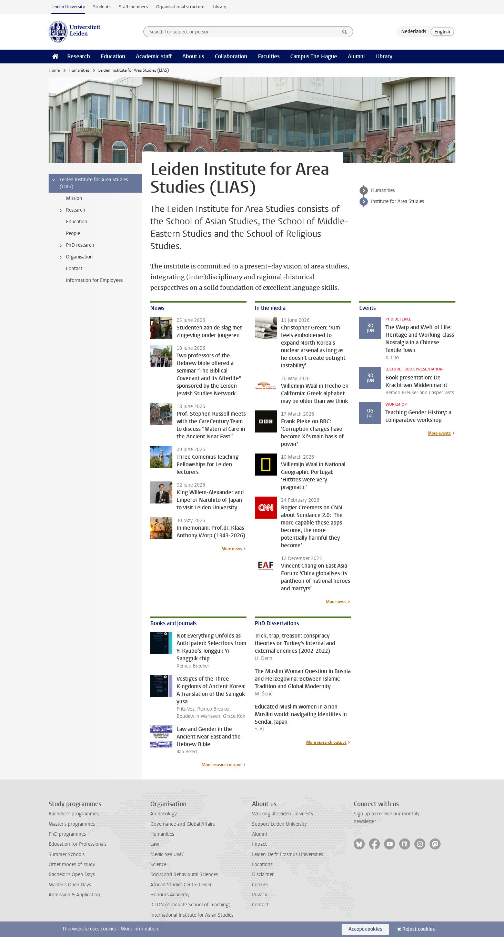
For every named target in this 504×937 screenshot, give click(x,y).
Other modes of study (72, 864)
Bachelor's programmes (74, 814)
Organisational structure (180, 7)
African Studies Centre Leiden (181, 885)
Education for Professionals (78, 844)
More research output (222, 764)
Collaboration (231, 56)
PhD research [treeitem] (75, 245)
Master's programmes (72, 824)
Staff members (133, 7)
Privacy (259, 895)
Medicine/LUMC (167, 854)
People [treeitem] (73, 233)
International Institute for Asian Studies (191, 915)
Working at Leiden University (282, 814)
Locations (262, 864)
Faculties (269, 56)
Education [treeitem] (76, 221)
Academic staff (154, 56)
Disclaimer (263, 874)
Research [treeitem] (71, 210)
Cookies (260, 885)
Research (78, 56)
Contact (260, 905)
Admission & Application (74, 895)
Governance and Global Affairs (182, 824)
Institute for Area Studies (397, 201)
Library (219, 7)
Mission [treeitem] (74, 198)
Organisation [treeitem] (75, 257)
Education (113, 56)
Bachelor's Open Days (72, 874)
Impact (259, 844)
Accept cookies (365, 929)
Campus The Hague (313, 56)
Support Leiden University (279, 824)
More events (439, 433)
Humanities (79, 70)
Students (102, 7)
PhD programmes (67, 834)
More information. (140, 929)
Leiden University (68, 7)
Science (158, 864)
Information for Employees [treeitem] (94, 280)
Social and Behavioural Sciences (184, 874)
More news (231, 548)
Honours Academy (170, 895)
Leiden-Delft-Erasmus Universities (287, 854)
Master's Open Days (70, 885)
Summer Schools (66, 854)
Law (154, 844)
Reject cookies (418, 929)
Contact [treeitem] (74, 268)
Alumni (356, 56)
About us (193, 56)
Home (54, 70)
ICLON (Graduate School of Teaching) (190, 905)
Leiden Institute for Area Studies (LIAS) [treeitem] (89, 183)
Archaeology (163, 814)
